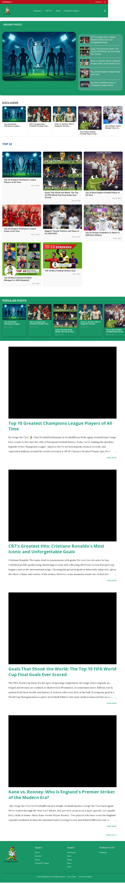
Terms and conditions (85, 877)
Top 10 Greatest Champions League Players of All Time (60, 426)
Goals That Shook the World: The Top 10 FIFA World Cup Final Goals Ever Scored (62, 671)
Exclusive (38, 11)
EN (105, 2)
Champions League (72, 11)
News (69, 856)
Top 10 (37, 852)
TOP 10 (49, 11)
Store (69, 867)
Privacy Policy (71, 877)
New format (71, 852)
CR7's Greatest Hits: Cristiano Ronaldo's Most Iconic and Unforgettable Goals (56, 549)
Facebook (98, 2)
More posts (111, 835)
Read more (112, 458)
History (69, 860)
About (69, 863)
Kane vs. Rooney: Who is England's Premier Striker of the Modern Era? (61, 794)
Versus (58, 11)
